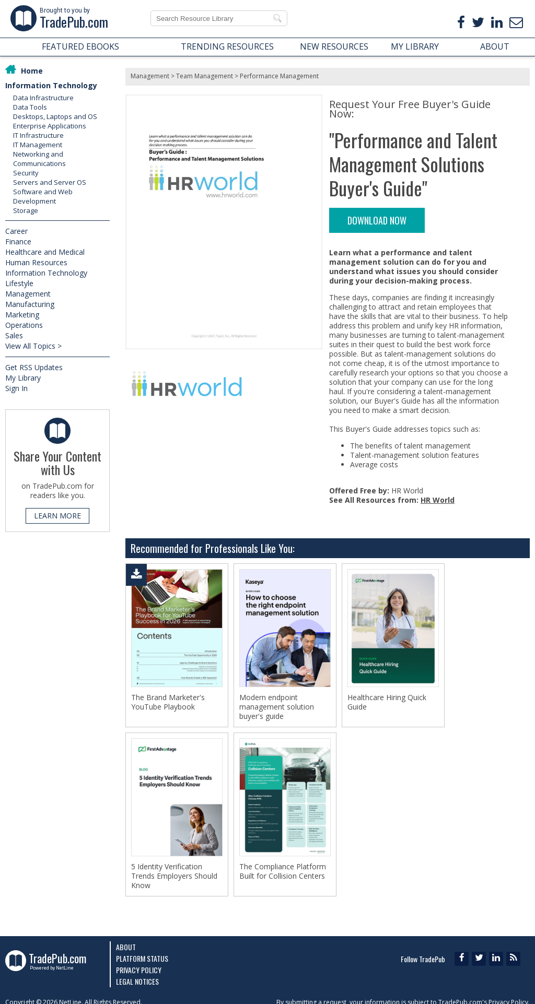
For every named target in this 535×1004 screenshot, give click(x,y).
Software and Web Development (43, 196)
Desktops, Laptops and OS (55, 116)
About (126, 946)
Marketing (22, 315)
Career (16, 231)
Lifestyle (19, 283)
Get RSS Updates (34, 367)
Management (28, 294)
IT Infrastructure (38, 135)
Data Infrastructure (43, 97)
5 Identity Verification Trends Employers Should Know (174, 876)
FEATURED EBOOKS (80, 46)
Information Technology (51, 85)
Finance (18, 241)
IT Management (37, 144)
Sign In (16, 388)
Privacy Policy (138, 969)
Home (32, 71)
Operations (24, 325)
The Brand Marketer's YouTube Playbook (168, 702)
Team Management (204, 76)
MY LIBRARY (415, 46)
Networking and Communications (39, 158)
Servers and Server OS (49, 182)
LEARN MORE (57, 516)
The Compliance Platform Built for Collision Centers (282, 871)
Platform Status (142, 958)
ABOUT (494, 46)
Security (26, 173)
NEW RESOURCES (334, 46)
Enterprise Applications (49, 126)
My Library (23, 378)
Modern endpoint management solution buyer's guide (276, 707)
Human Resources (36, 262)
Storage (25, 210)
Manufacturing (29, 304)
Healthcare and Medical (45, 252)
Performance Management (279, 76)
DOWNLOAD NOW (376, 220)
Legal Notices (137, 981)
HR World (438, 500)
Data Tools (30, 107)
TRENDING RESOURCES (227, 46)
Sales (14, 335)
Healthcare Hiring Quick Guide (386, 702)
